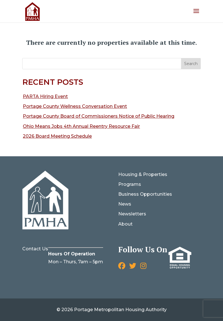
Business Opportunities (145, 194)
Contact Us (35, 248)
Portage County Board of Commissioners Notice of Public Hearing (98, 116)
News (124, 204)
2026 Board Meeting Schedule (57, 136)
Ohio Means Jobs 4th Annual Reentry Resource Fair (81, 126)
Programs (129, 184)
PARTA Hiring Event (45, 96)
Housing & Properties (142, 174)
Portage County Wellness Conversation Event (75, 106)
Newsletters (132, 214)
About (125, 224)
